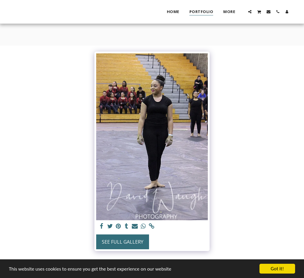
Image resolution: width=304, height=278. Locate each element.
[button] (250, 11)
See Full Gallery (122, 242)
